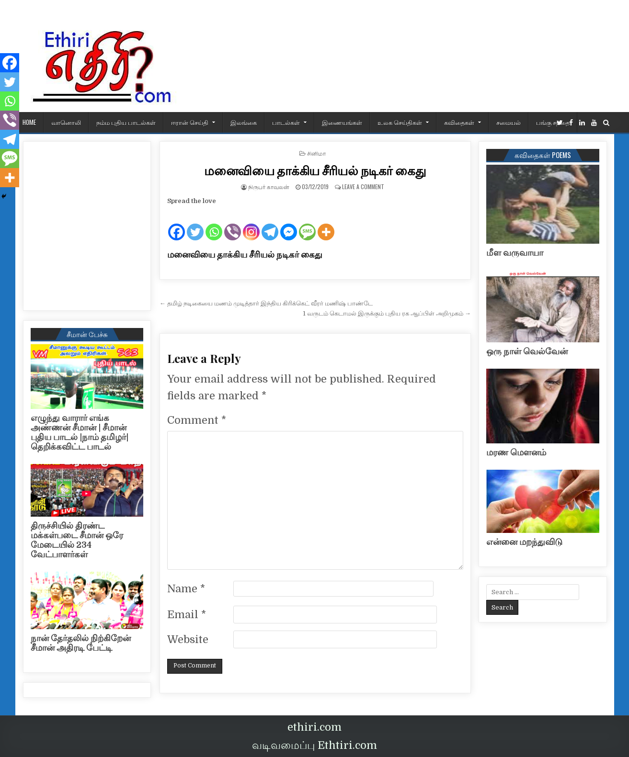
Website (187, 639)
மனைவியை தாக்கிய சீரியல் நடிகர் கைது (315, 170)
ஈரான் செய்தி (189, 122)
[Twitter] (195, 224)
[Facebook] (176, 224)
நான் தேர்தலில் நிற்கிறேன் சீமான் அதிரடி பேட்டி (81, 643)
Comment (196, 420)
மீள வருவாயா (514, 253)
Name (186, 589)
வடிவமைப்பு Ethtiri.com (314, 745)
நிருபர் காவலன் (268, 186)
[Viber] (232, 224)
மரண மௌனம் (516, 452)
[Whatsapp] (214, 224)
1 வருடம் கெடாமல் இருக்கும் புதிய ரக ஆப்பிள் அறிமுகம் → (387, 313)
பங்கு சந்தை (553, 122)
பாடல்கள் (286, 122)
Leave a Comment (363, 186)
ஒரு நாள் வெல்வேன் (527, 351)
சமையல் (508, 122)
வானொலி (66, 122)
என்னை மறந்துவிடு (524, 542)
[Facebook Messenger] (288, 224)
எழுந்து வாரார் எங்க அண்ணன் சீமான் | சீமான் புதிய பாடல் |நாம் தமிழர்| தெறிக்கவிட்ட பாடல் (79, 432)
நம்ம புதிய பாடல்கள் (126, 122)
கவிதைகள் (459, 122)
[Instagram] (251, 224)
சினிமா (316, 153)
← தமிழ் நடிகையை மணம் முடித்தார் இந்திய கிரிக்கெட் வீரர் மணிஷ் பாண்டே (266, 303)
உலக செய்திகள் (399, 122)
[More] (326, 224)
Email (186, 615)
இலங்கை (243, 122)
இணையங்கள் (342, 122)
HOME (29, 122)
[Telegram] (270, 224)
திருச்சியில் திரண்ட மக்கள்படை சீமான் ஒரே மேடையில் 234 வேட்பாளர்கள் (77, 540)
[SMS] (307, 224)
